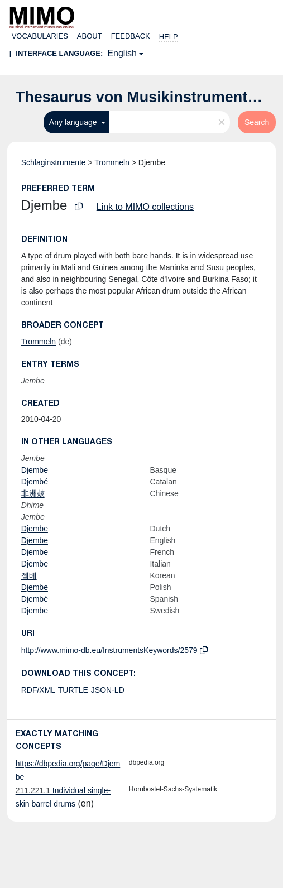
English (121, 53)
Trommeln (111, 162)
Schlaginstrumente (53, 162)
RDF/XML (38, 689)
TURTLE (73, 689)
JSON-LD (107, 689)
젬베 (29, 575)
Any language (74, 122)
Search (256, 122)
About (89, 36)
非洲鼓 (33, 493)
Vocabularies (40, 36)
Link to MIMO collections (145, 207)
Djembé (34, 481)
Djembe (34, 469)
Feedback (130, 36)
